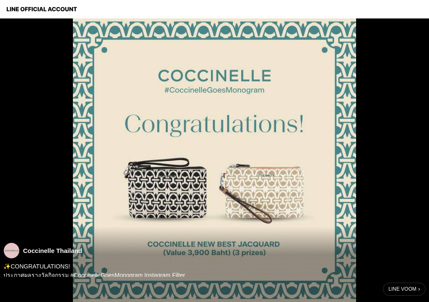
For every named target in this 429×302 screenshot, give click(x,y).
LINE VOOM (402, 289)
